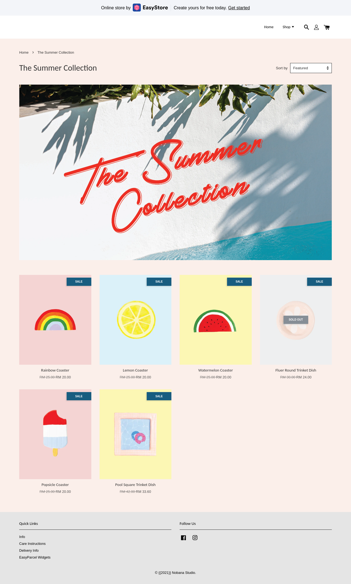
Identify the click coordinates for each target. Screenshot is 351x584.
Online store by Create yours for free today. (175, 7)
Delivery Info (29, 550)
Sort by (282, 68)
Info (22, 537)
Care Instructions (32, 544)
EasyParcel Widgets (34, 557)
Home (268, 27)
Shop (289, 27)
